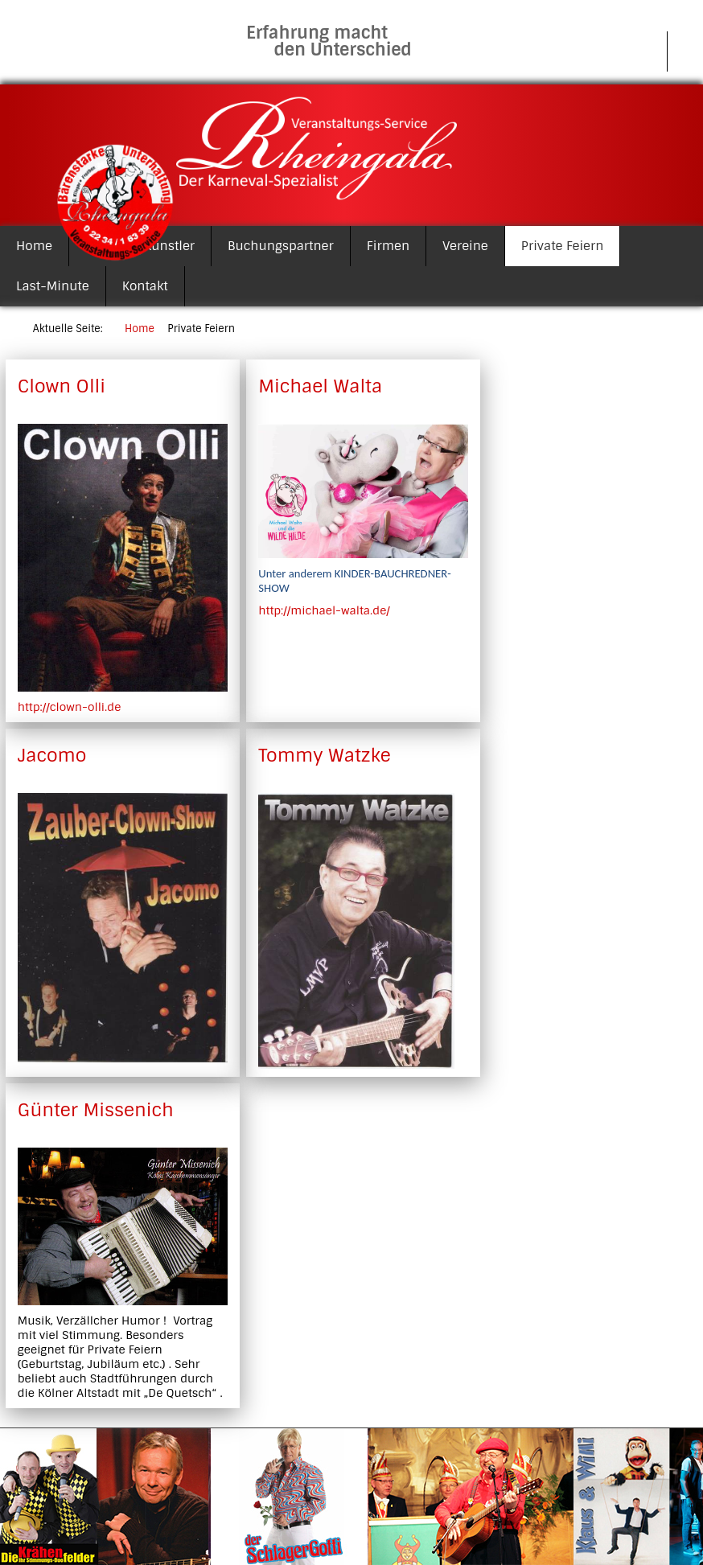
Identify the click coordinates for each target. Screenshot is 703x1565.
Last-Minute (52, 286)
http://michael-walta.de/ (324, 610)
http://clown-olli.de (69, 707)
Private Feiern (562, 246)
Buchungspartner (281, 246)
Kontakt (145, 286)
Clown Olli (61, 386)
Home (34, 246)
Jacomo (52, 755)
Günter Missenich (96, 1110)
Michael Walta (320, 386)
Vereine (465, 246)
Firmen (388, 246)
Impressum (616, 51)
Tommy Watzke (324, 755)
